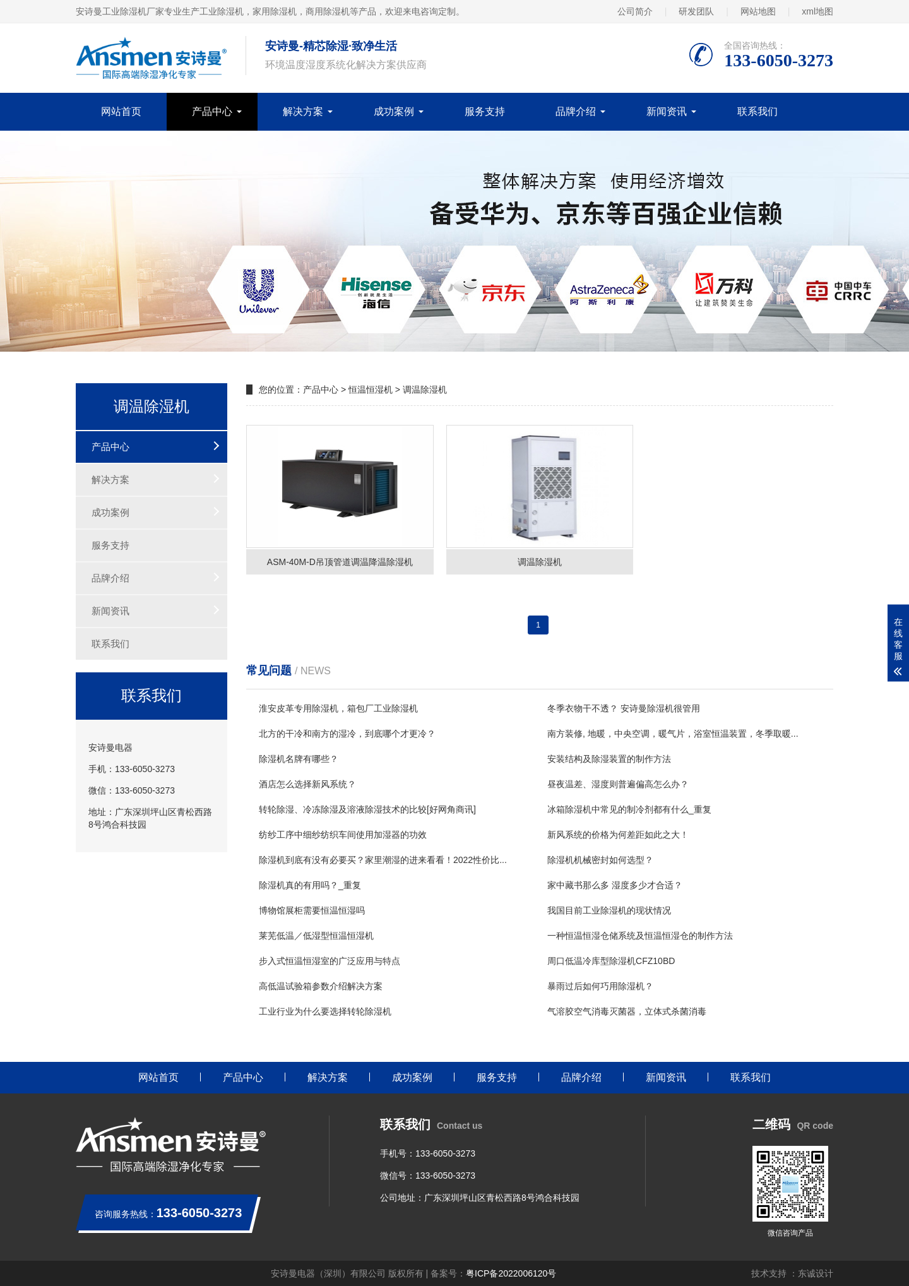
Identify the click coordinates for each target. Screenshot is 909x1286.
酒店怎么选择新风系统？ (307, 784)
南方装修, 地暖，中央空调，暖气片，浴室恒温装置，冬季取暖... (672, 734)
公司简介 (635, 11)
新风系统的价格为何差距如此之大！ (618, 835)
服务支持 (485, 111)
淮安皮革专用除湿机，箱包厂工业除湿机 (338, 708)
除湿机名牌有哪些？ (298, 759)
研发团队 (696, 11)
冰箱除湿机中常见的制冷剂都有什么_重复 (629, 809)
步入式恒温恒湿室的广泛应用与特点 (329, 961)
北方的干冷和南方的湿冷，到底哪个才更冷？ (347, 734)
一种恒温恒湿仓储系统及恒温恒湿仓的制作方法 (640, 936)
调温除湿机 (425, 389)
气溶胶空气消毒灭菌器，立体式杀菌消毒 (626, 1011)
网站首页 (121, 111)
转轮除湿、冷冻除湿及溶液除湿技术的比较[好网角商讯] (367, 809)
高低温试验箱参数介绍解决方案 (321, 986)
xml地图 (817, 11)
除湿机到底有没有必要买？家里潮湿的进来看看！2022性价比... (383, 860)
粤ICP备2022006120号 (511, 1273)
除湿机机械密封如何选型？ (600, 860)
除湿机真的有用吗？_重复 (310, 885)
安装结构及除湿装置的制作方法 (609, 759)
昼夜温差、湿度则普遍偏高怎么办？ (618, 784)
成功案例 (394, 111)
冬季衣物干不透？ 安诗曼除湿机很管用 (623, 708)
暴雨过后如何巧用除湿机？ (600, 986)
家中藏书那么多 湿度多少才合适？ (614, 885)
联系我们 (757, 111)
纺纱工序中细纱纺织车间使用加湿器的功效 (343, 835)
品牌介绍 (576, 111)
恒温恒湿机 (370, 389)
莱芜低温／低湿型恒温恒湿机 (316, 936)
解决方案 (303, 111)
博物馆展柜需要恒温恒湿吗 (312, 910)
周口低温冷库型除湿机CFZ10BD (611, 961)
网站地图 (758, 11)
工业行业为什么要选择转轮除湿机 (325, 1011)
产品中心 (212, 111)
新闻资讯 (666, 111)
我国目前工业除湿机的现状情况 (609, 910)
